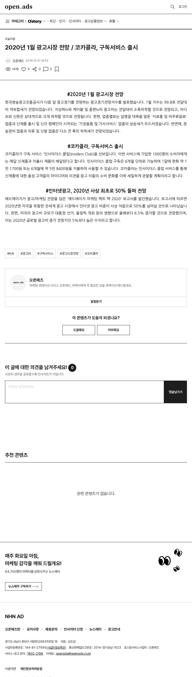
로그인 (183, 7)
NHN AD (14, 616)
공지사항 (33, 629)
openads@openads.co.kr (73, 653)
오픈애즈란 (12, 629)
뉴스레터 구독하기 (23, 586)
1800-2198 (35, 653)
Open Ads (18, 7)
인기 (62, 21)
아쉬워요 (113, 330)
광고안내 (114, 629)
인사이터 (75, 21)
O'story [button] (37, 21)
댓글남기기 (175, 392)
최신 (53, 21)
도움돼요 (78, 330)
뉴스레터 (95, 629)
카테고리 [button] (14, 21)
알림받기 (96, 301)
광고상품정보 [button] (94, 21)
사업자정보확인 (56, 647)
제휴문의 (51, 629)
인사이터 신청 (73, 629)
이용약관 (10, 669)
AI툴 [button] (112, 21)
